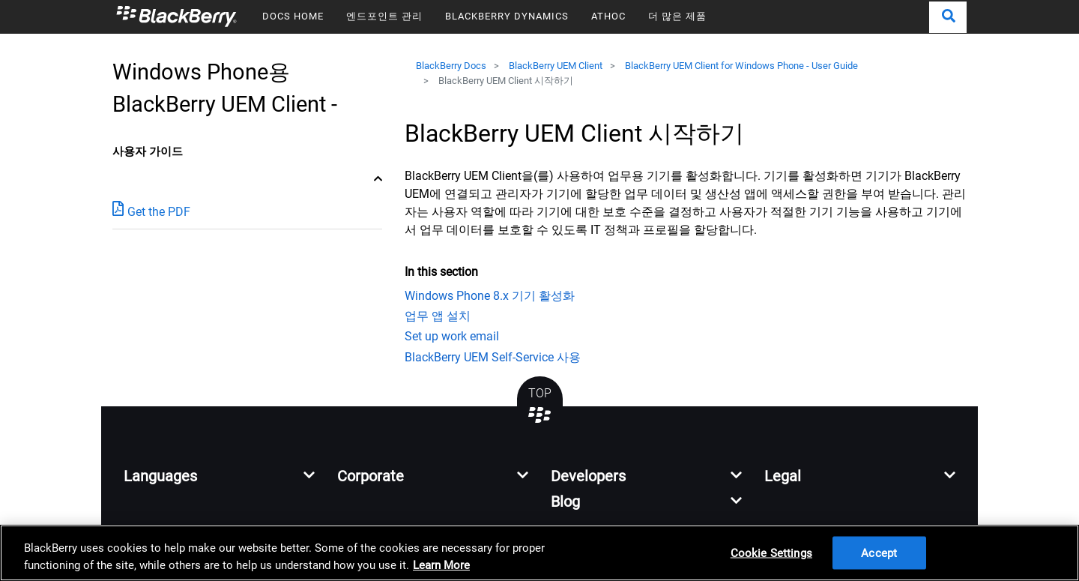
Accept (879, 552)
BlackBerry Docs (451, 65)
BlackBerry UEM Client (555, 65)
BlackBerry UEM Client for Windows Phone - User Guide (741, 65)
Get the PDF (151, 211)
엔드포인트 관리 (384, 16)
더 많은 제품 (677, 16)
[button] (948, 17)
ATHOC (608, 16)
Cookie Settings (771, 552)
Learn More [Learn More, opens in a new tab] (441, 565)
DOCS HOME (293, 16)
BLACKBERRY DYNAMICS (507, 16)
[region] (539, 553)
